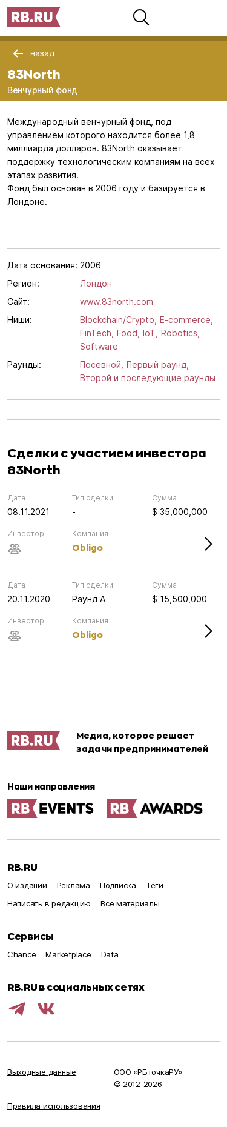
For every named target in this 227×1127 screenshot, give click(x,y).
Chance (21, 954)
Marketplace (68, 954)
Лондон (96, 283)
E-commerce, (186, 319)
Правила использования (53, 1106)
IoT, (150, 333)
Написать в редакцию (49, 903)
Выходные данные (41, 1072)
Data (110, 954)
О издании (27, 885)
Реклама (73, 885)
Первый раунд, (158, 364)
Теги (154, 885)
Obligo (87, 547)
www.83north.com (116, 301)
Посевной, (101, 364)
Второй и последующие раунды (147, 378)
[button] (141, 17)
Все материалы (130, 903)
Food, (128, 333)
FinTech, (97, 333)
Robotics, (180, 333)
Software (99, 346)
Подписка (118, 885)
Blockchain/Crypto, (118, 319)
